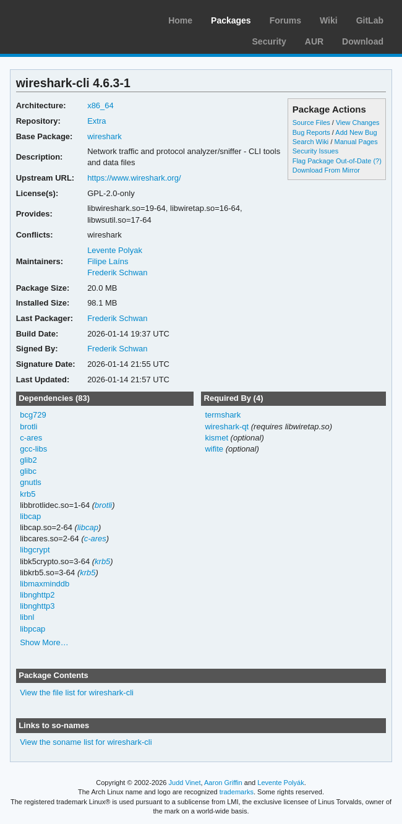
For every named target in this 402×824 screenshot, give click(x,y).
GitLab (369, 20)
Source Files (311, 122)
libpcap (32, 628)
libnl (27, 617)
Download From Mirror (326, 170)
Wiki (329, 20)
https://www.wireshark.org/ (134, 177)
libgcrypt (34, 549)
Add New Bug (356, 132)
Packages (231, 20)
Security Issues (315, 151)
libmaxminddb (44, 583)
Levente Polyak (114, 250)
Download (362, 41)
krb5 (27, 494)
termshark (223, 414)
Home (180, 20)
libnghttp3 (37, 606)
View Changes (358, 122)
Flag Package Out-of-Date (332, 161)
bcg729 (33, 414)
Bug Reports (311, 132)
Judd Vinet (185, 782)
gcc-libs (33, 448)
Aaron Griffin (223, 782)
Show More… (44, 642)
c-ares (31, 437)
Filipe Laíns (107, 261)
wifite (214, 448)
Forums (285, 20)
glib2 (28, 460)
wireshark (104, 136)
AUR (314, 41)
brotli (28, 426)
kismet (216, 437)
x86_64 (100, 105)
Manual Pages (355, 141)
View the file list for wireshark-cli (77, 692)
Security (269, 41)
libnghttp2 (37, 594)
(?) (377, 161)
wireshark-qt (227, 426)
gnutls (30, 482)
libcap (30, 516)
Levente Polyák (280, 782)
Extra (96, 121)
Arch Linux (68, 18)
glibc (28, 471)
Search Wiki (311, 141)
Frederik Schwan (117, 272)
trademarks (237, 792)
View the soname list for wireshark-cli (86, 742)
